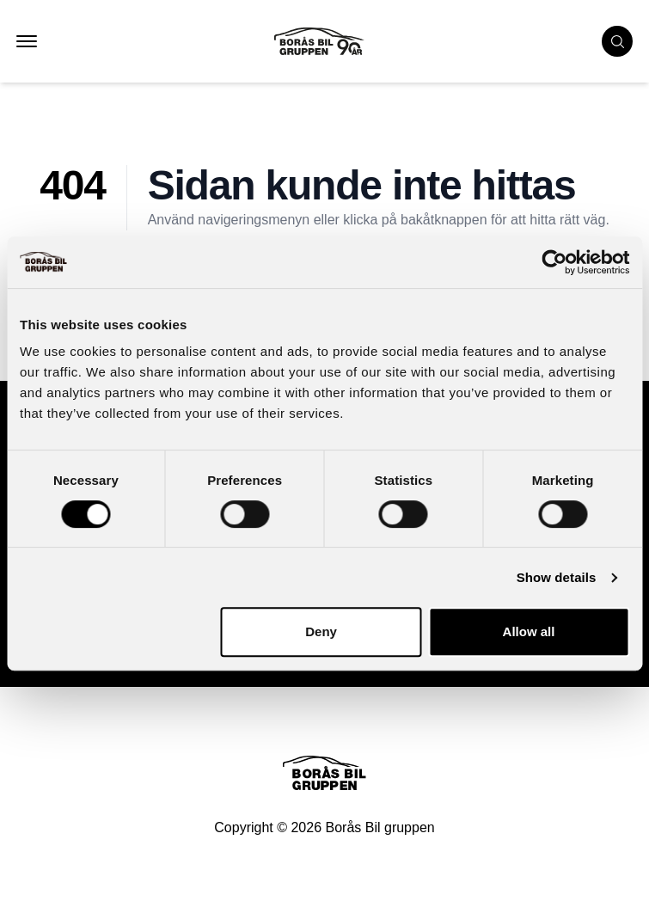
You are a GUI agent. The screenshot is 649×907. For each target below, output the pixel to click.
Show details (557, 577)
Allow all (529, 631)
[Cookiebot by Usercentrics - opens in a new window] (554, 262)
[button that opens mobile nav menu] (26, 41)
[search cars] (617, 41)
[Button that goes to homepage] (334, 41)
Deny (321, 631)
